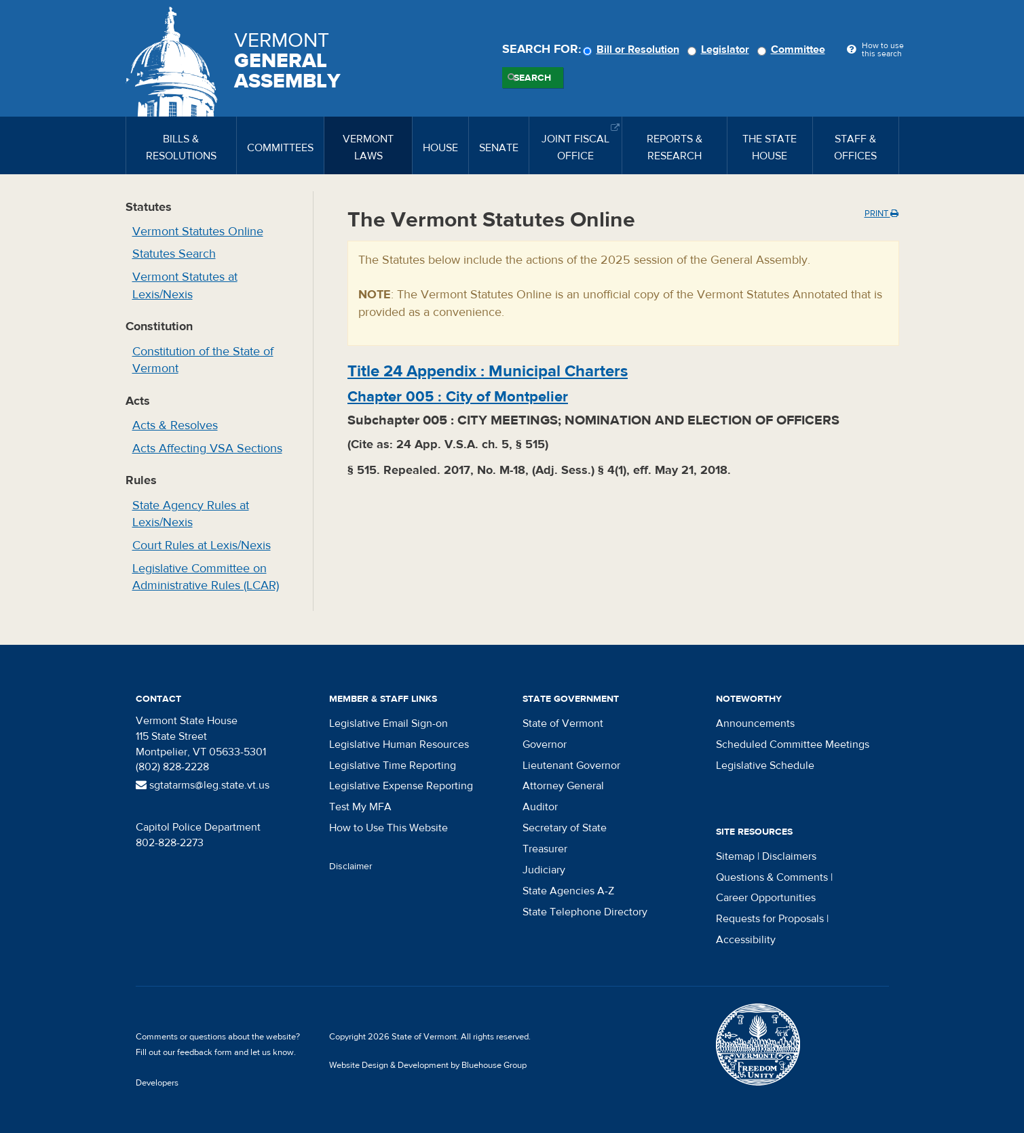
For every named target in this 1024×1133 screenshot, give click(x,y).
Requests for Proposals (770, 919)
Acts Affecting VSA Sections (207, 448)
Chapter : (457, 396)
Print (881, 213)
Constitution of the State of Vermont (202, 360)
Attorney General (563, 786)
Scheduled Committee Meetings (792, 744)
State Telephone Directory (585, 912)
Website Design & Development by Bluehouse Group (428, 1065)
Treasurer (545, 849)
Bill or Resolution (633, 49)
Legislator (720, 49)
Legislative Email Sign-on (388, 723)
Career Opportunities (766, 898)
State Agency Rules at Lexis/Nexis (190, 514)
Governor (545, 744)
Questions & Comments (772, 877)
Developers (157, 1082)
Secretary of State (565, 828)
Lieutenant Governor (571, 765)
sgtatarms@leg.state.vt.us (202, 785)
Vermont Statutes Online (197, 231)
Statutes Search (174, 254)
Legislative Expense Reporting (401, 786)
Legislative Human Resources (399, 744)
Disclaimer (351, 866)
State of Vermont (563, 723)
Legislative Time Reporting (392, 765)
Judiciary (544, 870)
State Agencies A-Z (568, 891)
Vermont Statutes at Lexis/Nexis (185, 285)
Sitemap (735, 856)
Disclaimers (789, 856)
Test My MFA (360, 807)
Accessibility (746, 940)
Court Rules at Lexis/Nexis (201, 545)
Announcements (755, 723)
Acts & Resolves (175, 425)
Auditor (540, 807)
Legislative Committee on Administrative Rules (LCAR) (205, 577)
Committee (793, 49)
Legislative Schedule (765, 765)
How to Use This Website (388, 828)
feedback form (204, 1052)
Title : (487, 371)
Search (532, 78)
